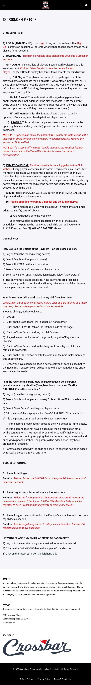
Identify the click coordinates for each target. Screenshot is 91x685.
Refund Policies (26, 679)
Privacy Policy (43, 679)
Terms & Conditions (62, 679)
